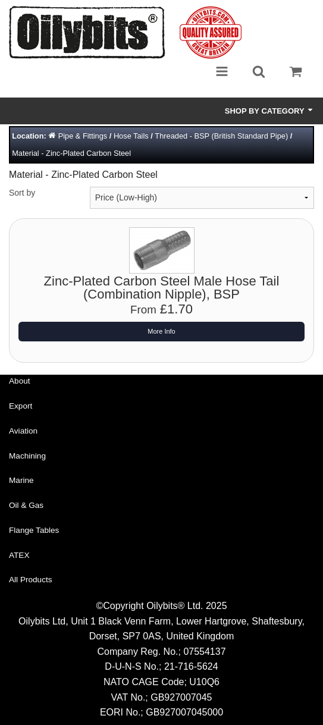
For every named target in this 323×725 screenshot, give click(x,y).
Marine (21, 480)
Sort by (22, 192)
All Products (30, 579)
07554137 (204, 651)
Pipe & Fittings (83, 135)
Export (20, 405)
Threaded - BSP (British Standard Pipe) (221, 135)
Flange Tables (34, 530)
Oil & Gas (26, 505)
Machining (27, 455)
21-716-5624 (191, 666)
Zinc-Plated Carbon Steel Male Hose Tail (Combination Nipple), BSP (162, 288)
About (19, 380)
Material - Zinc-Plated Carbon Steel (71, 153)
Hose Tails (131, 135)
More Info (161, 331)
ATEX (19, 555)
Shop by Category (269, 110)
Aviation (23, 430)
